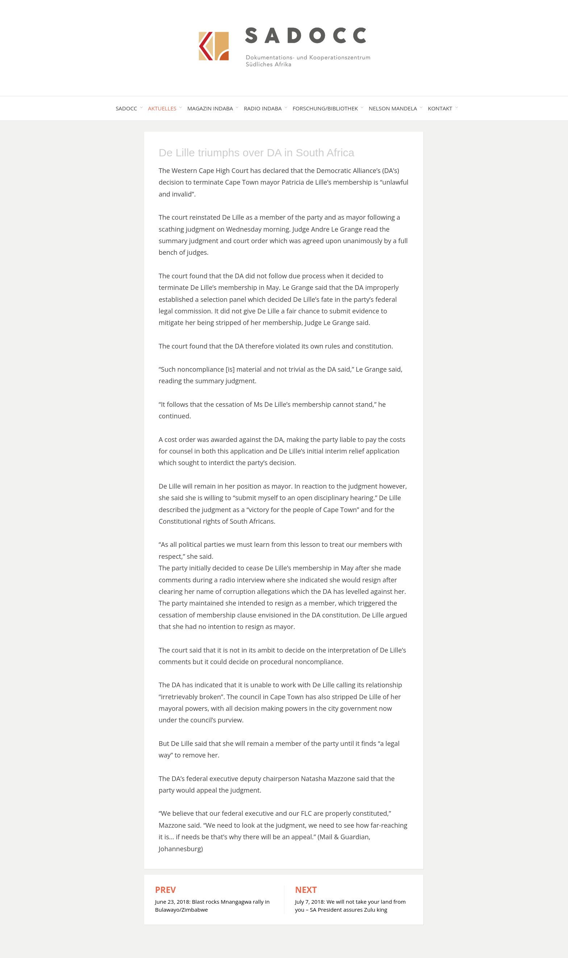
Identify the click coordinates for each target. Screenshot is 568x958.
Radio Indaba (262, 108)
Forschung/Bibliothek (325, 108)
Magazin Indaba (210, 108)
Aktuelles (162, 108)
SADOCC (126, 108)
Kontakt (440, 108)
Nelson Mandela (393, 108)
